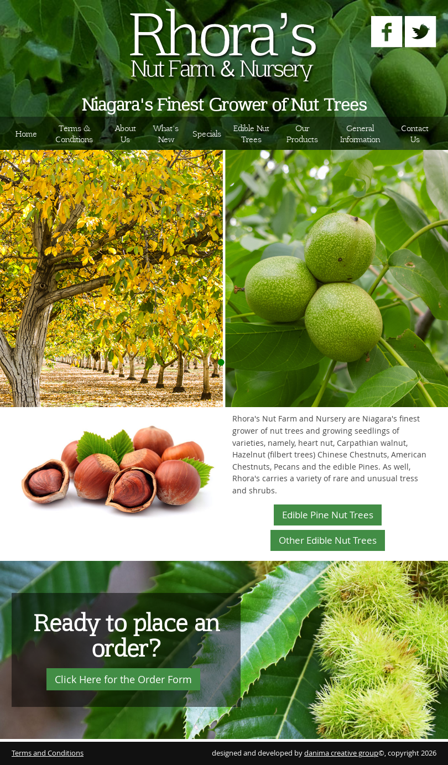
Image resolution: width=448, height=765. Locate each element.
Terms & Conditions (74, 133)
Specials (206, 133)
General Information (360, 133)
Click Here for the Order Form (123, 679)
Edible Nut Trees (251, 133)
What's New (166, 133)
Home (26, 133)
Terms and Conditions (48, 753)
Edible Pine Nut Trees (327, 515)
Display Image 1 (221, 362)
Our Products (302, 133)
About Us (125, 133)
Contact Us (415, 133)
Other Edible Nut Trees (328, 540)
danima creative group (341, 753)
